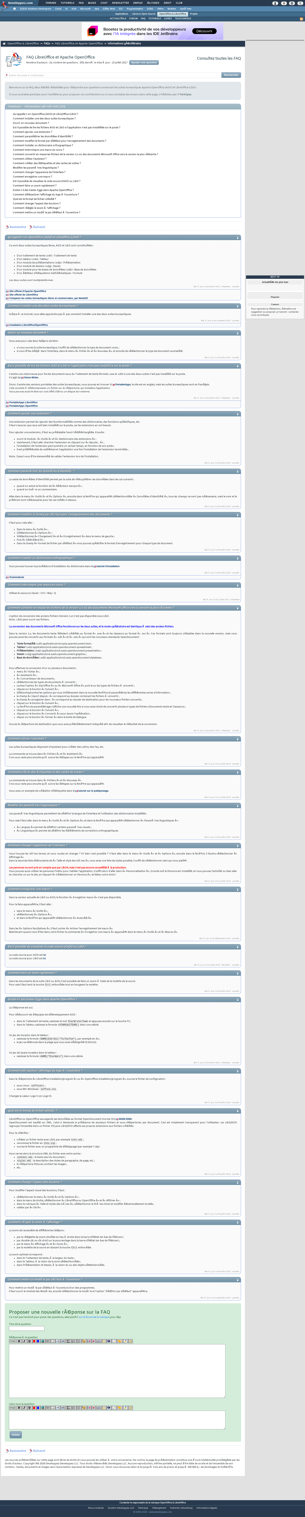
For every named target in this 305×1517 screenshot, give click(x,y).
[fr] (89, 1343)
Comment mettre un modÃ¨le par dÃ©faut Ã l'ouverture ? (46, 212)
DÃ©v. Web (109, 9)
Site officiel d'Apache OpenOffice (27, 291)
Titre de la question (27, 1329)
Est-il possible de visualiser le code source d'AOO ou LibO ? (47, 181)
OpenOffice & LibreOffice (172, 14)
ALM (73, 9)
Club (178, 3)
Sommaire (14, 106)
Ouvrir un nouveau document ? (31, 123)
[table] (48, 1343)
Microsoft (85, 9)
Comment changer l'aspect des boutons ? (37, 203)
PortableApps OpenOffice (23, 406)
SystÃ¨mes (185, 9)
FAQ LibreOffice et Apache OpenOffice (79, 43)
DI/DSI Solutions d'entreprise (35, 9)
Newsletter (120, 3)
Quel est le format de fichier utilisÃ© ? (34, 199)
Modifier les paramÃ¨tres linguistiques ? (36, 168)
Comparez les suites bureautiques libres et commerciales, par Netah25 (48, 298)
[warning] (104, 1343)
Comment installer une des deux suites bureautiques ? (44, 118)
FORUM (133, 18)
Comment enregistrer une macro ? (32, 176)
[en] (93, 1343)
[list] (73, 1343)
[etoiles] (130, 1343)
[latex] (68, 1343)
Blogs (92, 3)
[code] (58, 1343)
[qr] (109, 1343)
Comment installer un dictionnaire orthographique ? (43, 145)
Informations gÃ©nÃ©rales (124, 43)
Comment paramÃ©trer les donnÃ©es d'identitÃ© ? (43, 136)
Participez (185, 94)
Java (96, 9)
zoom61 (235, 287)
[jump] (120, 1343)
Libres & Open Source (143, 14)
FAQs (47, 43)
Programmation (135, 9)
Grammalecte (16, 577)
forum (266, 315)
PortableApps (123, 384)
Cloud (58, 9)
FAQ (81, 3)
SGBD (150, 9)
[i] (24, 1343)
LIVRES (168, 18)
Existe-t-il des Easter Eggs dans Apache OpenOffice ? (43, 190)
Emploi (138, 3)
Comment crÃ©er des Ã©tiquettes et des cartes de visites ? (47, 163)
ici (44, 955)
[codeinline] (63, 1343)
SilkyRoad (225, 287)
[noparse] (84, 1343)
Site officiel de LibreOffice (23, 294)
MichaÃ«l (226, 965)
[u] (29, 1343)
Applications (121, 14)
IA (66, 9)
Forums (50, 3)
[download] (125, 1343)
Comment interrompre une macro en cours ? (38, 150)
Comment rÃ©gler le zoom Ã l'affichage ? (36, 208)
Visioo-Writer (31, 377)
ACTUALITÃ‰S (118, 18)
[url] (43, 1343)
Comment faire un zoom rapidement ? (35, 185)
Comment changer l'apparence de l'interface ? (39, 172)
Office (160, 9)
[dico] (99, 1343)
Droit (167, 3)
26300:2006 (125, 1120)
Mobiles (171, 9)
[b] (19, 1343)
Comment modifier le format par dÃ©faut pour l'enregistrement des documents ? (59, 141)
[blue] (38, 1343)
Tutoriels (67, 3)
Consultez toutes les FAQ (219, 58)
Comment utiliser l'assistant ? (30, 159)
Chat (104, 3)
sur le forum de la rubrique (94, 1319)
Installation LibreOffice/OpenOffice (28, 325)
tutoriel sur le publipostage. (93, 791)
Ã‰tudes (153, 3)
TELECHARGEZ (183, 18)
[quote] (52, 1343)
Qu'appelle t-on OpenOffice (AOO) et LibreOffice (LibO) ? (45, 114)
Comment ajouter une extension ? (32, 132)
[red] (34, 1343)
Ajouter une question (144, 62)
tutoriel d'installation (108, 566)
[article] (114, 1343)
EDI (121, 9)
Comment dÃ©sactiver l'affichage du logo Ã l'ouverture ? (46, 194)
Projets (194, 14)
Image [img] (12, 1343)
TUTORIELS (154, 18)
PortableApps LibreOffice (23, 402)
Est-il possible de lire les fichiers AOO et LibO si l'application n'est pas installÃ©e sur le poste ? (66, 127)
